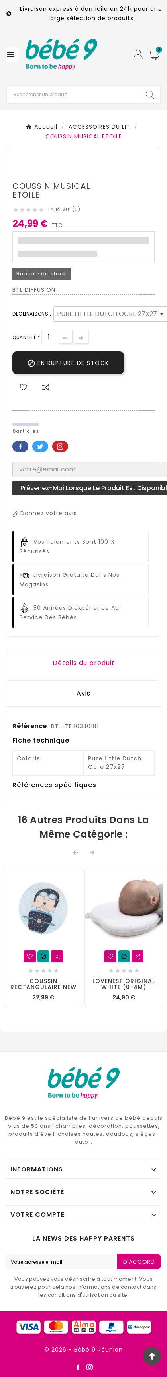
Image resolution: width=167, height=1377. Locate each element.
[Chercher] (73, 94)
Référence (30, 726)
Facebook (20, 446)
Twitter (40, 446)
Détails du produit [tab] (84, 662)
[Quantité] (48, 337)
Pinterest (60, 446)
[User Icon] (138, 54)
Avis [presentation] (83, 693)
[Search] (150, 94)
